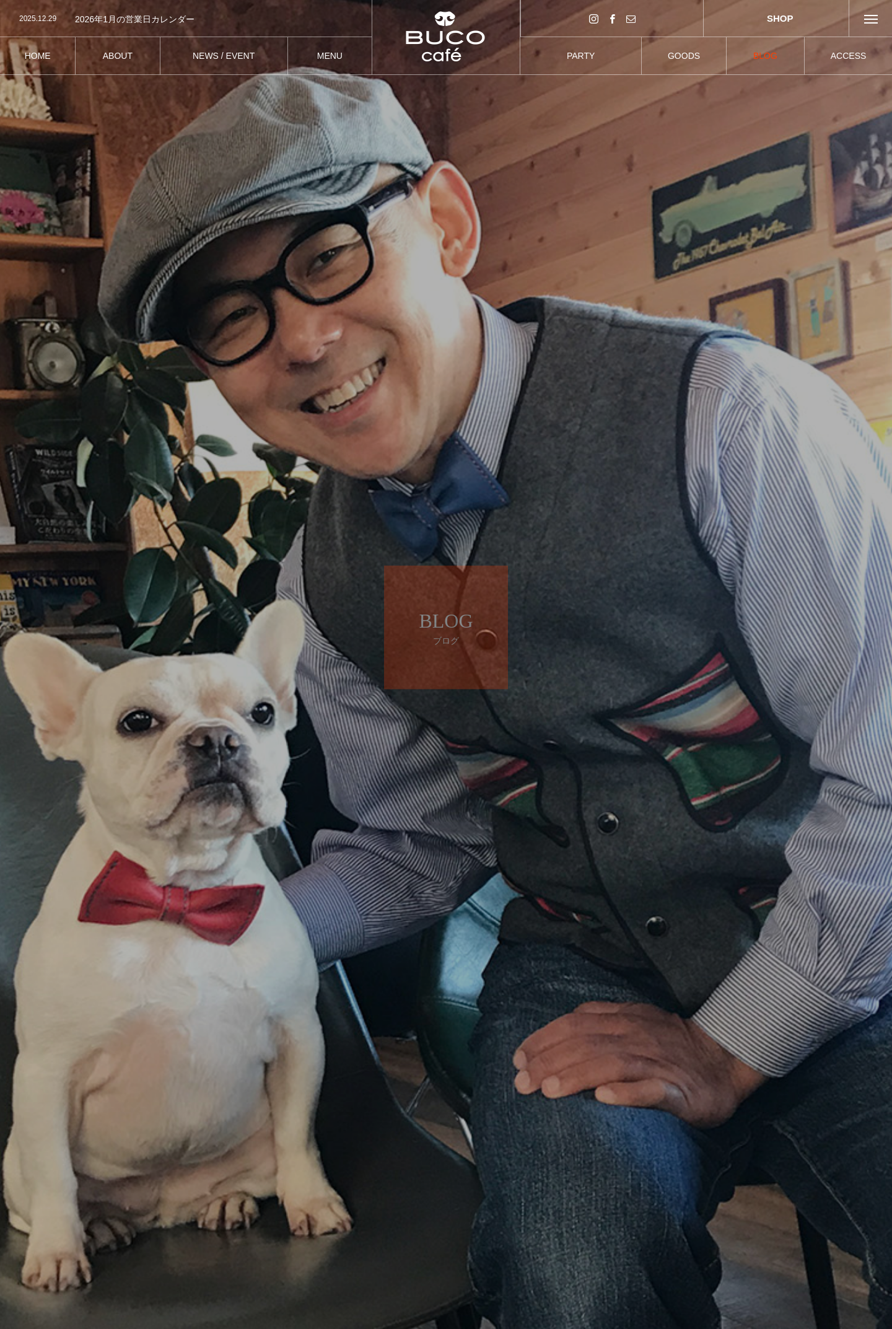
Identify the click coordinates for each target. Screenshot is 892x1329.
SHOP (776, 18)
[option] (186, 19)
